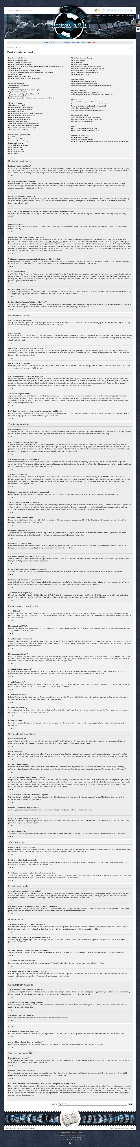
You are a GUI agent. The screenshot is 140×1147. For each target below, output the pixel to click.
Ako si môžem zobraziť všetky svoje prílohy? (85, 130)
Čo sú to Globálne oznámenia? (18, 145)
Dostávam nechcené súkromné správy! (84, 83)
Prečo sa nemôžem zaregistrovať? (19, 76)
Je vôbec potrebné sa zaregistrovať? (20, 62)
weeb (32, 1128)
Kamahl (79, 1137)
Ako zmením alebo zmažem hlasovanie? (21, 115)
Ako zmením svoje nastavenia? (18, 85)
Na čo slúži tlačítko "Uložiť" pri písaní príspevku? (24, 125)
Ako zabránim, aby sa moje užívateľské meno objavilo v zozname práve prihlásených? (36, 66)
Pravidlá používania (64, 1132)
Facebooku (90, 42)
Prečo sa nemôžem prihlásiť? (17, 60)
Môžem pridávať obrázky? (16, 143)
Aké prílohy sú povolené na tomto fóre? (84, 128)
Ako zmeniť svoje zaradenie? (17, 96)
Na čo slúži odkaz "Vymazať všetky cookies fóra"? (24, 78)
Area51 (11, 1075)
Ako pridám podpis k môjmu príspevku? (21, 109)
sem (47, 1063)
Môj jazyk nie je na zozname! (17, 92)
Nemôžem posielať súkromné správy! (83, 81)
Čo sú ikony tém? (14, 153)
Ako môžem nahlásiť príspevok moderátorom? (23, 123)
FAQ (104, 15)
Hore (11, 175)
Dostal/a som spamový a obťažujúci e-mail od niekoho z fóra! (91, 85)
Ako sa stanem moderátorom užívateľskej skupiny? (88, 68)
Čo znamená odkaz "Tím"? (80, 74)
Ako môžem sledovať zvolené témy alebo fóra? (86, 119)
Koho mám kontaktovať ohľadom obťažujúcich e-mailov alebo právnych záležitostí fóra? (99, 141)
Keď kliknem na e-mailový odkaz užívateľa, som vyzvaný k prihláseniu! (31, 98)
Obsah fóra (17, 47)
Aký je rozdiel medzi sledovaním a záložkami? (86, 117)
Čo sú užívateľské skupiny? (80, 64)
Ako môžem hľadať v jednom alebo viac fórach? (86, 102)
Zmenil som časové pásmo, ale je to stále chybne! (24, 90)
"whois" (37, 1088)
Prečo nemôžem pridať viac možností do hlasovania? (25, 113)
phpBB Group (36, 368)
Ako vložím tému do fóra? (16, 105)
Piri (132, 1128)
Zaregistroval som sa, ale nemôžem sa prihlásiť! (24, 70)
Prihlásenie (130, 15)
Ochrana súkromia (76, 1132)
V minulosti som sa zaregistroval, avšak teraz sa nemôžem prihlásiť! (30, 72)
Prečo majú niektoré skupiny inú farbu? (84, 70)
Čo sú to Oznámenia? (15, 147)
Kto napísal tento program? (80, 137)
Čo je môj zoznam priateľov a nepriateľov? (85, 93)
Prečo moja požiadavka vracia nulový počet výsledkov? (89, 104)
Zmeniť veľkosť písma (131, 47)
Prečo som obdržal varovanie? (18, 121)
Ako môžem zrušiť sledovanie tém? (82, 121)
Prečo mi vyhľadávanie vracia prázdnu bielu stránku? (88, 106)
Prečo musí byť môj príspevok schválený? (22, 128)
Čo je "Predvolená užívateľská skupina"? (84, 72)
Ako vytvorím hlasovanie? (16, 111)
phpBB (63, 1135)
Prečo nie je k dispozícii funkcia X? (82, 139)
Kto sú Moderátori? (77, 62)
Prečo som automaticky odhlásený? (20, 64)
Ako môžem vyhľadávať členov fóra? (83, 108)
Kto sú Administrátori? (78, 60)
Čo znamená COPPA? (15, 74)
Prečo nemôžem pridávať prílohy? (19, 119)
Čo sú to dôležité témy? (16, 149)
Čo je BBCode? (13, 137)
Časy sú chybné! (13, 87)
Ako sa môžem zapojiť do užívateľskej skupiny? (86, 66)
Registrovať (120, 15)
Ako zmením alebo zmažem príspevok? (21, 107)
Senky (74, 1137)
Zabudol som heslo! (14, 68)
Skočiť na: (54, 1104)
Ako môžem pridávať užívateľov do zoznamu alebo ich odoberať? (92, 95)
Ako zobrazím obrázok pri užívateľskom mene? (23, 94)
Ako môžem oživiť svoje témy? (18, 130)
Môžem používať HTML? (16, 139)
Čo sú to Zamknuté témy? (16, 151)
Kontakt (97, 15)
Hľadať (111, 15)
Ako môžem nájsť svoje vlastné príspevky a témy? (87, 110)
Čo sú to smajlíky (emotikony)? (18, 141)
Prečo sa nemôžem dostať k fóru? (19, 117)
